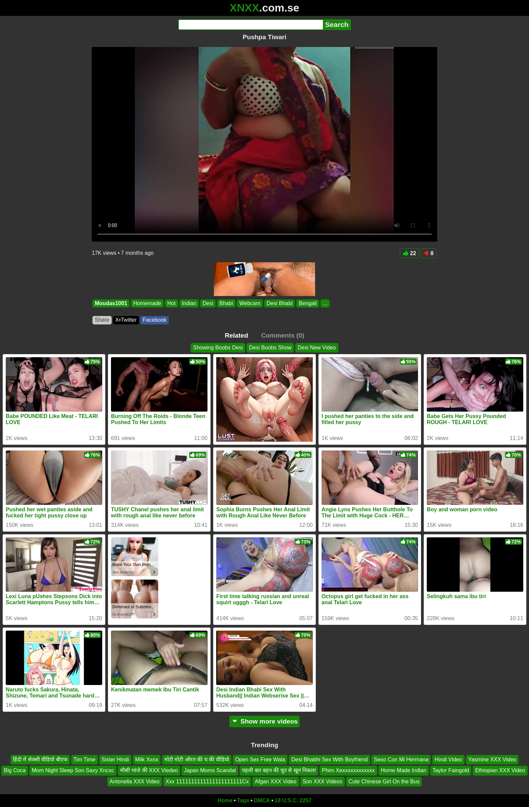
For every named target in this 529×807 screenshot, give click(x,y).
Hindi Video (448, 759)
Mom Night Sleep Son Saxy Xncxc (73, 770)
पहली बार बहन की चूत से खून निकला (279, 770)
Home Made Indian (403, 770)
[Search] (250, 24)
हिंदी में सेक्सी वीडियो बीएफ (40, 759)
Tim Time (84, 759)
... (325, 303)
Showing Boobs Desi (218, 347)
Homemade (147, 303)
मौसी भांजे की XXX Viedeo (149, 770)
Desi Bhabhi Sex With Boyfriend (329, 759)
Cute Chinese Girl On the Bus (384, 781)
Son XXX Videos (322, 781)
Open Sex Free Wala (260, 759)
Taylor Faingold (451, 770)
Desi (207, 303)
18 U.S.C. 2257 (293, 800)
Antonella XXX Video (135, 781)
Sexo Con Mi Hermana (401, 759)
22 (409, 253)
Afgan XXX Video (275, 781)
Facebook (154, 320)
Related (236, 335)
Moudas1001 (111, 303)
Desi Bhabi (280, 303)
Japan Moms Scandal (210, 770)
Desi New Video (317, 347)
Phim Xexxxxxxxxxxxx (348, 770)
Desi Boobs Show (270, 347)
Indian (189, 303)
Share (102, 320)
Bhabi (226, 303)
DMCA (262, 800)
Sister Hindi (115, 759)
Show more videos (264, 721)
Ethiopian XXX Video (500, 770)
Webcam (249, 303)
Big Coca (15, 770)
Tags (243, 800)
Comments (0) (282, 335)
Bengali (307, 303)
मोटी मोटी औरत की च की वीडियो (196, 759)
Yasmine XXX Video (492, 759)
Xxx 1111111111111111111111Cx (207, 781)
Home (225, 800)
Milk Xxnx (146, 759)
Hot (171, 303)
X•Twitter (126, 320)
